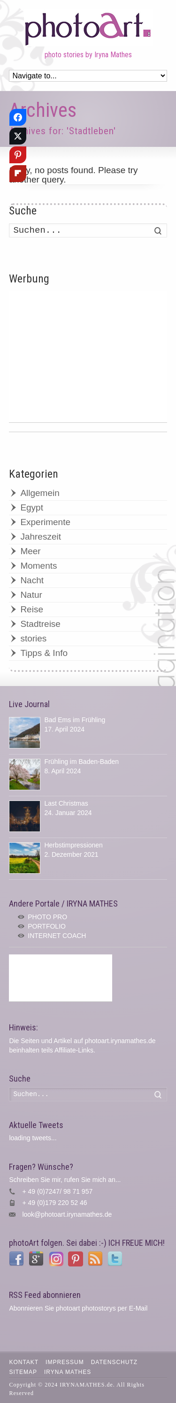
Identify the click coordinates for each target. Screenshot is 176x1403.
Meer (30, 551)
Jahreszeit (40, 536)
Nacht (32, 580)
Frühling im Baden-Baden (81, 761)
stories (33, 638)
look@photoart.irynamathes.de (67, 1214)
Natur (31, 595)
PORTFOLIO (47, 926)
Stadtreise (40, 624)
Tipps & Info (44, 653)
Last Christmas (66, 803)
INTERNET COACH (57, 935)
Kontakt (23, 1362)
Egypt (31, 507)
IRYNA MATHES (67, 1372)
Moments (38, 566)
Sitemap (23, 1372)
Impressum (65, 1362)
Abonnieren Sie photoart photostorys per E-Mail (78, 1308)
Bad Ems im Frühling (74, 720)
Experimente (45, 522)
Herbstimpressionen (73, 845)
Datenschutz (114, 1362)
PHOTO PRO (47, 917)
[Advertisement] (88, 356)
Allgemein (39, 493)
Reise (31, 609)
